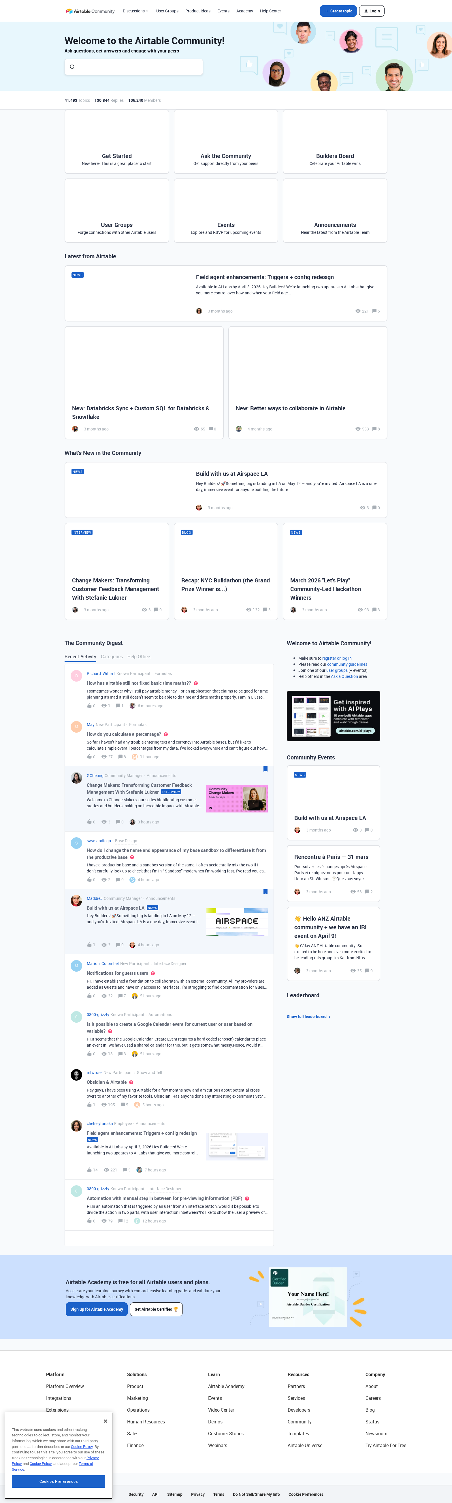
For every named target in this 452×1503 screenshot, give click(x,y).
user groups (337, 670)
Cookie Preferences (306, 1494)
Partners (296, 1386)
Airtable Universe (305, 1445)
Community (300, 1422)
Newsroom (376, 1433)
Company (375, 1374)
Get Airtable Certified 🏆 (156, 1309)
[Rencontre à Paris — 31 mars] (333, 873)
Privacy (198, 1494)
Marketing (137, 1398)
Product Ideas (197, 11)
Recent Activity (80, 656)
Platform (55, 1374)
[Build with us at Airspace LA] (226, 490)
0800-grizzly (98, 1014)
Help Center (270, 11)
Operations (138, 1410)
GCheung (95, 775)
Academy (244, 11)
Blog (370, 1410)
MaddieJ (95, 898)
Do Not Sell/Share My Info (256, 1494)
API (155, 1494)
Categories (112, 656)
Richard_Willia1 (101, 673)
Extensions (57, 1410)
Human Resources (146, 1422)
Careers (373, 1398)
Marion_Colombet (103, 963)
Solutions (137, 1374)
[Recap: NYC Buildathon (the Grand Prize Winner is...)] (226, 571)
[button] (338, 11)
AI (48, 1433)
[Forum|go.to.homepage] (90, 11)
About (372, 1386)
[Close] (105, 1450)
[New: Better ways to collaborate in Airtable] (307, 382)
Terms (218, 1494)
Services (296, 1398)
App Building (59, 1422)
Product (135, 1386)
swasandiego (99, 840)
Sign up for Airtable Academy (96, 1309)
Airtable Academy (226, 1386)
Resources (298, 1374)
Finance (135, 1445)
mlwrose (94, 1072)
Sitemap (174, 1494)
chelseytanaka (100, 1123)
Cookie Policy (82, 1475)
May (91, 724)
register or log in (337, 658)
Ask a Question (344, 676)
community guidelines (347, 664)
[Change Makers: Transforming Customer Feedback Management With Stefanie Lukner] (117, 571)
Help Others (139, 656)
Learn (214, 1374)
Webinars (217, 1445)
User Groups (167, 11)
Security (136, 1494)
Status (372, 1422)
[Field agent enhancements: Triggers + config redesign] (226, 293)
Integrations (58, 1398)
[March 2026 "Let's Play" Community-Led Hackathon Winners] (335, 571)
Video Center (221, 1410)
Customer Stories (226, 1433)
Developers (299, 1410)
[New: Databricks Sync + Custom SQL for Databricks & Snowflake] (144, 382)
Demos (215, 1422)
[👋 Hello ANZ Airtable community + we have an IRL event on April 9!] (333, 944)
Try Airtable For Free (386, 1445)
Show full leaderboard (309, 1017)
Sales (132, 1433)
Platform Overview (65, 1386)
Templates (298, 1433)
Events (223, 11)
